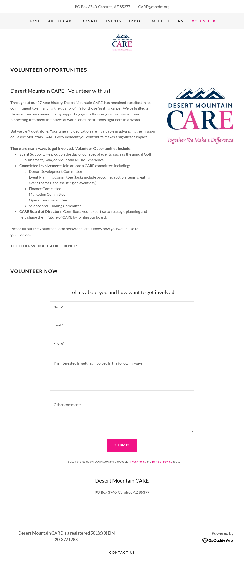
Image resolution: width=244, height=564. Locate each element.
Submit (122, 445)
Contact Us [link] (122, 552)
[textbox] (122, 307)
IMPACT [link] (136, 21)
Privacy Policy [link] (137, 461)
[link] (122, 42)
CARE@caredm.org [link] (153, 6)
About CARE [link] (61, 21)
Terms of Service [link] (162, 461)
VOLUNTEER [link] (204, 21)
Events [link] (113, 21)
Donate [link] (89, 21)
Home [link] (34, 21)
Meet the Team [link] (168, 21)
